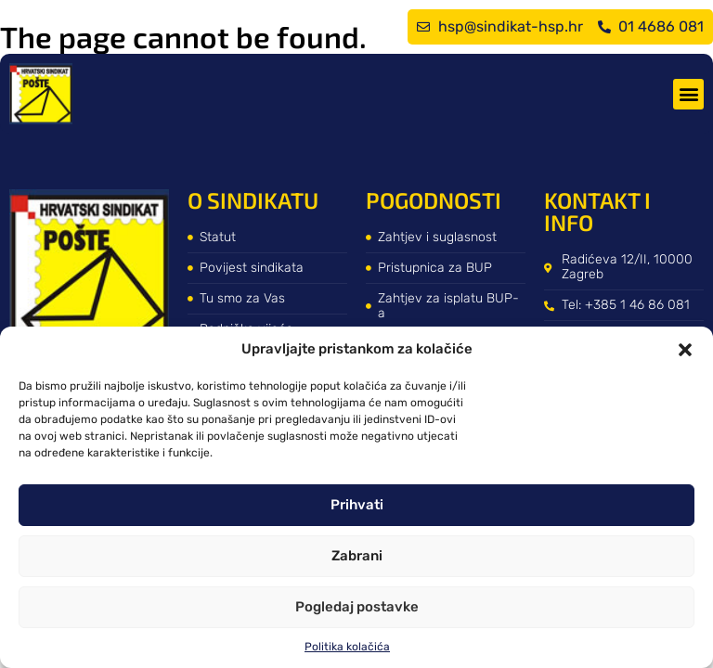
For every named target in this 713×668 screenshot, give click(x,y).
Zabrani (356, 555)
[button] (685, 349)
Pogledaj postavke (357, 606)
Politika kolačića (347, 646)
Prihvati (357, 504)
